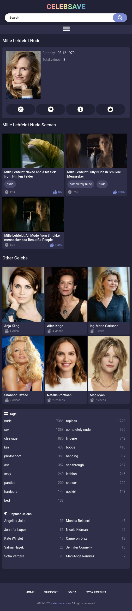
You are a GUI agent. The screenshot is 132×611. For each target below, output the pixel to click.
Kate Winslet (34, 539)
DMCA (72, 592)
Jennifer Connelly (95, 547)
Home (30, 592)
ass (34, 465)
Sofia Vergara (34, 556)
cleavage (34, 439)
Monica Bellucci (95, 521)
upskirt (95, 492)
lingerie (95, 439)
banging (95, 456)
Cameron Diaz (95, 539)
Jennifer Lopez (34, 530)
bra (34, 447)
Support (51, 592)
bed (34, 501)
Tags (13, 414)
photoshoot (34, 456)
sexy (34, 474)
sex (34, 430)
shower (95, 483)
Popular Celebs (20, 514)
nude (34, 421)
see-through (95, 465)
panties (34, 483)
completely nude (95, 430)
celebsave (66, 6)
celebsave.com (61, 603)
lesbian (95, 474)
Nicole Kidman (95, 530)
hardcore (34, 492)
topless (95, 421)
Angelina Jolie (34, 521)
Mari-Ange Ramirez (95, 556)
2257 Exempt (96, 592)
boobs (95, 447)
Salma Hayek (34, 547)
